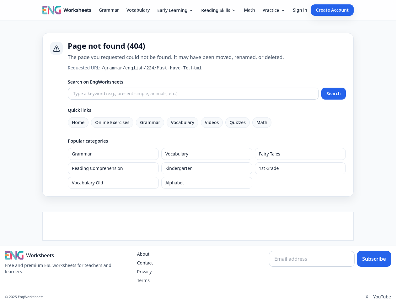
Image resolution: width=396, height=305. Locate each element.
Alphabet (174, 183)
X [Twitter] (367, 297)
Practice (273, 10)
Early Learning (175, 10)
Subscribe (374, 258)
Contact (145, 263)
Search (333, 93)
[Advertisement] (198, 226)
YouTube (382, 297)
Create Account (332, 10)
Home (78, 122)
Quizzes (237, 122)
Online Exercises (112, 122)
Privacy (144, 272)
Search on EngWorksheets (95, 82)
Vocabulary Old (87, 183)
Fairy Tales (269, 154)
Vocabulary (138, 10)
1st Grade (269, 168)
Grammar (109, 10)
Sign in (300, 10)
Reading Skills (218, 10)
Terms (143, 280)
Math (249, 10)
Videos (212, 122)
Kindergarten (179, 168)
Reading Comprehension (97, 168)
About (143, 254)
